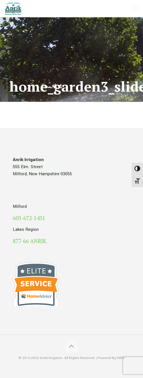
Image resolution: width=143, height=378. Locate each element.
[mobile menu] (135, 8)
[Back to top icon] (72, 346)
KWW (121, 358)
